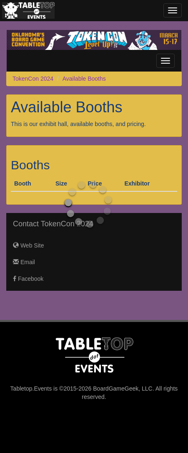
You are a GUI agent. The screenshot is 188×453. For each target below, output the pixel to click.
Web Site (28, 245)
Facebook (28, 278)
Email (24, 262)
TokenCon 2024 (33, 78)
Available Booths (84, 78)
